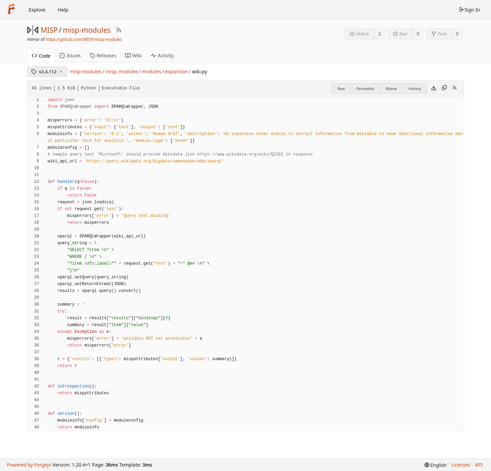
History (414, 88)
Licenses (461, 464)
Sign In (469, 9)
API (478, 464)
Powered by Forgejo (29, 464)
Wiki (133, 55)
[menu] (436, 465)
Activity (162, 55)
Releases (103, 55)
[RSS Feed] (119, 30)
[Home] (11, 9)
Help (63, 9)
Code (41, 56)
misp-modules (86, 30)
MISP (49, 30)
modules (151, 71)
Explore (37, 9)
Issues (69, 55)
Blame (391, 88)
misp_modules (121, 71)
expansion (176, 71)
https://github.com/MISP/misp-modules (84, 39)
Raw (341, 88)
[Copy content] (444, 88)
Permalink (365, 88)
